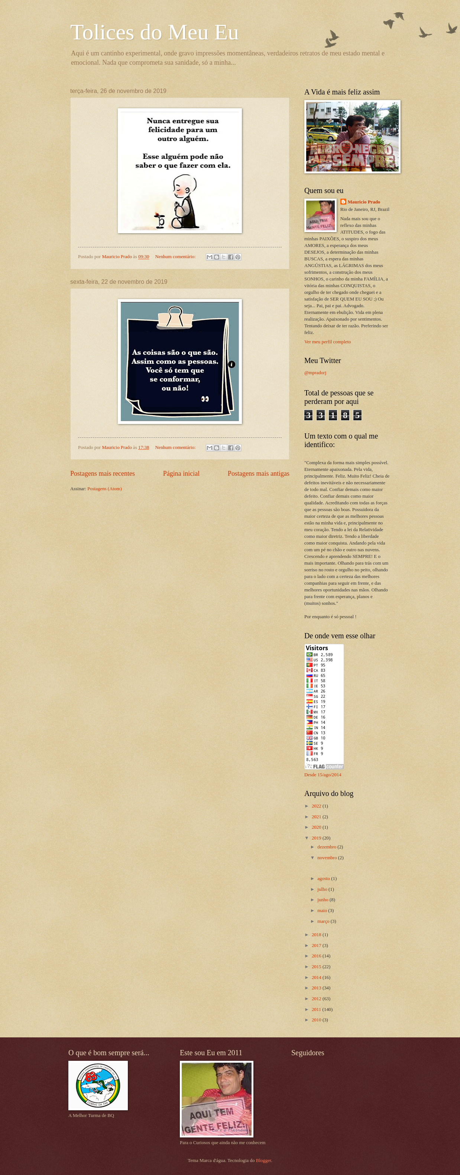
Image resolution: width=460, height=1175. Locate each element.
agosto (324, 878)
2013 (317, 988)
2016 (317, 956)
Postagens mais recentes (102, 473)
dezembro (327, 847)
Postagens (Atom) (104, 488)
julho (322, 889)
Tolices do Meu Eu (154, 32)
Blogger (263, 1160)
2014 (317, 977)
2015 (317, 966)
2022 (317, 806)
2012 (317, 998)
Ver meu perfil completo (327, 341)
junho (323, 899)
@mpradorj (315, 372)
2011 (317, 1009)
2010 (317, 1019)
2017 (317, 945)
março (323, 921)
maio (322, 910)
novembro (327, 857)
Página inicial (181, 473)
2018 (317, 934)
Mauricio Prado (364, 202)
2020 (317, 827)
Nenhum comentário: (176, 256)
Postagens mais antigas (258, 473)
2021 (317, 816)
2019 (317, 838)
